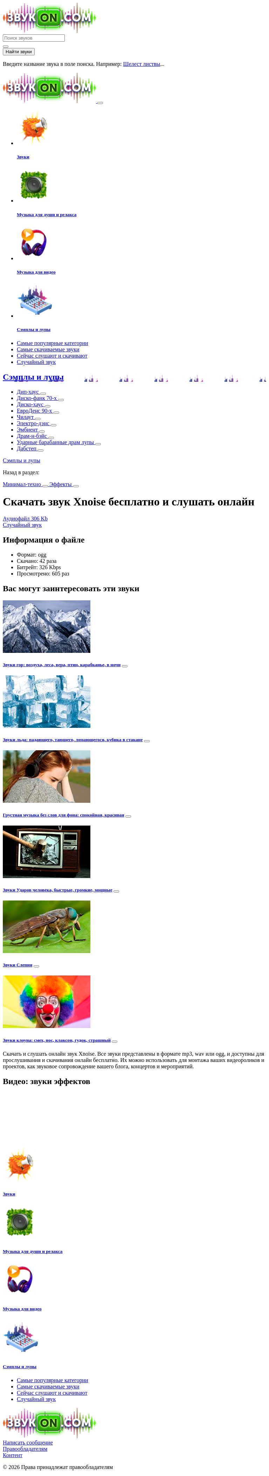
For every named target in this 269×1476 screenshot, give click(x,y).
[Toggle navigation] (100, 103)
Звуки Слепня (17, 964)
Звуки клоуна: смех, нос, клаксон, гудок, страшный (57, 1040)
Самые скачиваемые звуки (48, 349)
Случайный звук (36, 362)
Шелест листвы (141, 64)
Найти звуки (19, 51)
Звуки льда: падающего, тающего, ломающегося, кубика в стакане (73, 739)
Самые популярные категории (52, 343)
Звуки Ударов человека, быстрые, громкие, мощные (57, 889)
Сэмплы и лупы (33, 376)
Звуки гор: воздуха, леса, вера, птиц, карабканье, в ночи (61, 664)
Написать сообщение (28, 1443)
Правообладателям (25, 1449)
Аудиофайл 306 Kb (25, 519)
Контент (12, 1455)
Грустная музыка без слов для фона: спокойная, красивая (63, 815)
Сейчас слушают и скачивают (52, 356)
